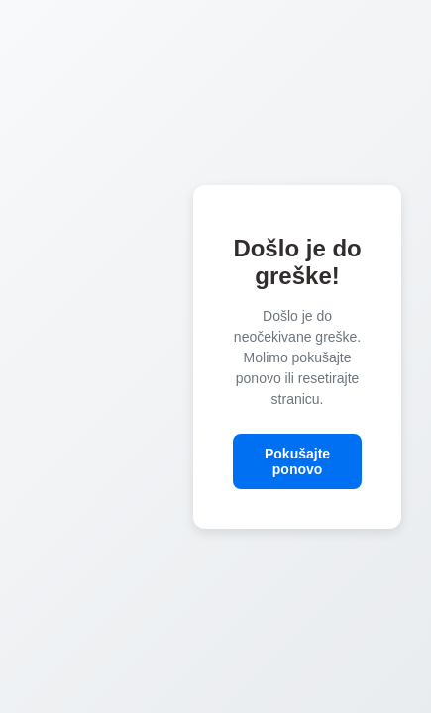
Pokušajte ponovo (297, 461)
